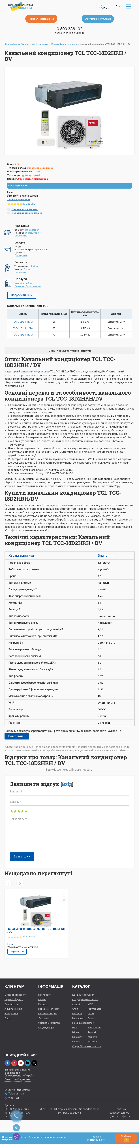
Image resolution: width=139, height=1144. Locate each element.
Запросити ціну (21, 295)
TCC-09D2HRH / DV (23, 322)
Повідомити (16, 737)
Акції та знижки (13, 1009)
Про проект (44, 995)
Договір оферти (120, 1117)
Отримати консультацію (94, 19)
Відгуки (85, 351)
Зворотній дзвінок (18, 1080)
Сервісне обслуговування (27, 286)
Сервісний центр (14, 1000)
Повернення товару (48, 1009)
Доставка (43, 1019)
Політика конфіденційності (96, 1138)
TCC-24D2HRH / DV (23, 335)
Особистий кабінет (15, 995)
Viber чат (12, 1098)
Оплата (42, 1000)
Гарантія (43, 1005)
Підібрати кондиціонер (45, 19)
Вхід (67, 785)
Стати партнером (47, 1014)
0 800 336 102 (69, 28)
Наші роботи (11, 1014)
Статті (8, 1019)
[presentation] (37, 843)
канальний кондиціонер (35, 372)
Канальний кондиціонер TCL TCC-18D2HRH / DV (36, 931)
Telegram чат (14, 1094)
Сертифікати (12, 1005)
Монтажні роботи (23, 283)
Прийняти (126, 1138)
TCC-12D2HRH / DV (23, 328)
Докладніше (20, 235)
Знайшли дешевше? (18, 199)
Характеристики (68, 351)
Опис (51, 351)
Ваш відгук (22, 857)
